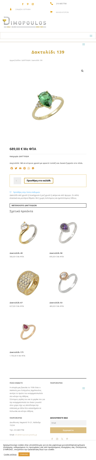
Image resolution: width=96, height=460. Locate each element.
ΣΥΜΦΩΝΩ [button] (24, 454)
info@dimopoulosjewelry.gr (26, 435)
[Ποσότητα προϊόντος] (17, 180)
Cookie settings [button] (10, 454)
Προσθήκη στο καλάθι (39, 180)
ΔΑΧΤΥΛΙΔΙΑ (26, 60)
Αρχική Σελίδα (15, 60)
